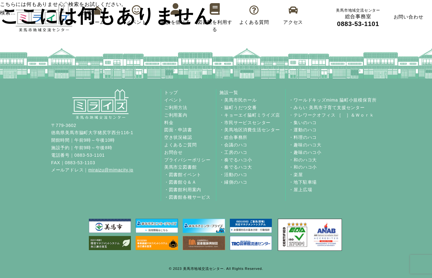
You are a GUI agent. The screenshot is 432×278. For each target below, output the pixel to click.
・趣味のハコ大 (305, 144)
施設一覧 (228, 92)
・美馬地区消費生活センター (249, 129)
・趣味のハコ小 (305, 152)
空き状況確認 (178, 137)
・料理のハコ (303, 137)
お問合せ (173, 152)
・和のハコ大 (303, 159)
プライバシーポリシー (187, 159)
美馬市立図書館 (180, 167)
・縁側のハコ (233, 182)
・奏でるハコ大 (235, 167)
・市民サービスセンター (245, 122)
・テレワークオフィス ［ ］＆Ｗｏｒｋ (331, 115)
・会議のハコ (233, 144)
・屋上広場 (300, 189)
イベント (173, 99)
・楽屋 (296, 174)
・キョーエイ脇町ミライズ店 (249, 115)
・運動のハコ (303, 129)
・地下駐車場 (303, 182)
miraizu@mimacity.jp (110, 169)
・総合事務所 (233, 137)
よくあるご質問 (180, 144)
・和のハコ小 (303, 167)
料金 (169, 122)
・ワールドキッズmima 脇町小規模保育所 (332, 99)
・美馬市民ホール (237, 99)
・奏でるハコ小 (235, 159)
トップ (171, 92)
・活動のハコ (233, 174)
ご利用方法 (175, 107)
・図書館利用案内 (182, 189)
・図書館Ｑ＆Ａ (180, 182)
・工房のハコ (233, 152)
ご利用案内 (175, 115)
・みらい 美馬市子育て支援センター (327, 107)
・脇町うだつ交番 (237, 107)
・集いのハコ (303, 122)
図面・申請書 (178, 129)
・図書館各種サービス (187, 197)
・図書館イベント (182, 174)
